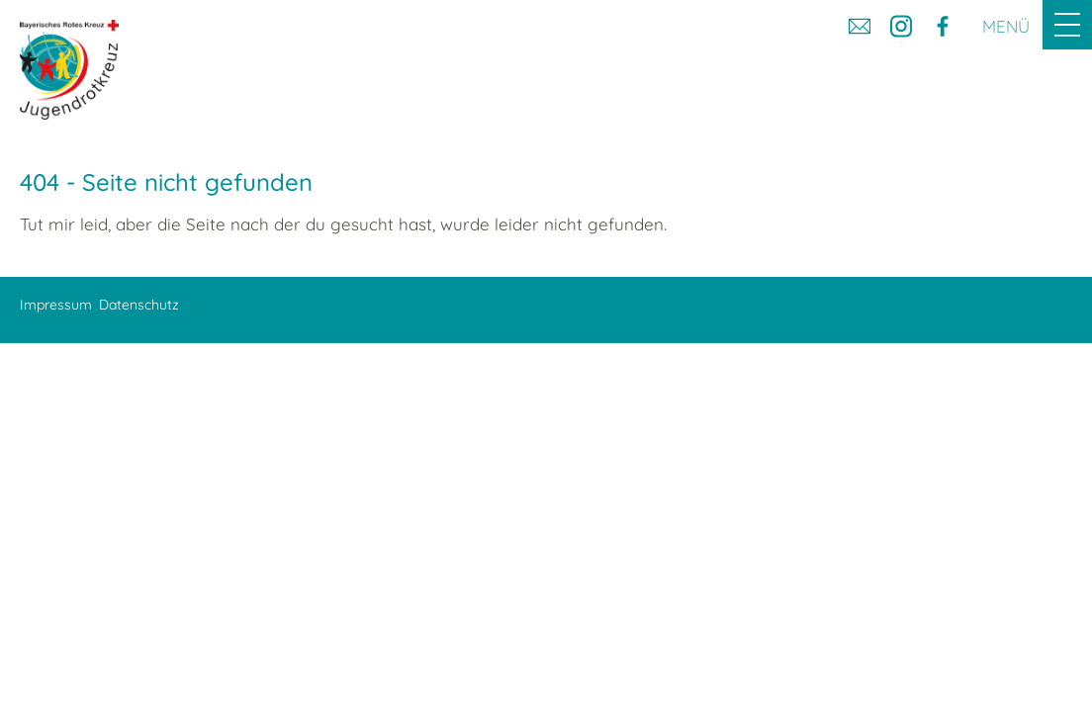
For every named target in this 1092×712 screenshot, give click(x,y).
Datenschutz (139, 304)
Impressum (56, 304)
